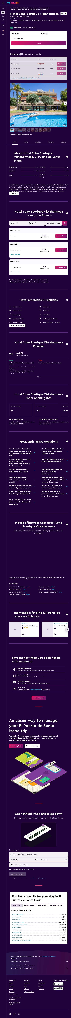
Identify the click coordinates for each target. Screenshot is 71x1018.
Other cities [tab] (16, 905)
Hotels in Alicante (17, 937)
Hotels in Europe (22, 8)
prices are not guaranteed (49, 956)
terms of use (33, 878)
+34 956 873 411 (15, 25)
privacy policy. (42, 878)
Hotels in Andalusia (44, 8)
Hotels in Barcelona (17, 914)
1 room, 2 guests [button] (17, 38)
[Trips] (3, 25)
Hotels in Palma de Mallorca (20, 925)
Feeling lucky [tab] (42, 905)
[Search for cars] (3, 16)
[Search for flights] (3, 8)
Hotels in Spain (33, 8)
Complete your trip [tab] (56, 905)
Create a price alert (35, 689)
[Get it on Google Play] (58, 984)
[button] (3, 3)
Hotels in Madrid (16, 917)
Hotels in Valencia (17, 930)
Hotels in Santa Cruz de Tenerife (21, 940)
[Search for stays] (3, 12)
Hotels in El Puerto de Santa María (18, 9)
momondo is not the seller (39, 962)
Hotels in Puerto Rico (18, 922)
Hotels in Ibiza (16, 919)
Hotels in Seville (16, 932)
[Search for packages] (3, 20)
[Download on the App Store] (58, 988)
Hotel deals (13, 8)
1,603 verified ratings (29, 27)
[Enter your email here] (40, 865)
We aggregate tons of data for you (39, 965)
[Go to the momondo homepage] (13, 3)
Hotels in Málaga (16, 927)
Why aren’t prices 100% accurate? (39, 968)
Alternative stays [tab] (29, 905)
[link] (39, 698)
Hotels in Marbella (17, 935)
